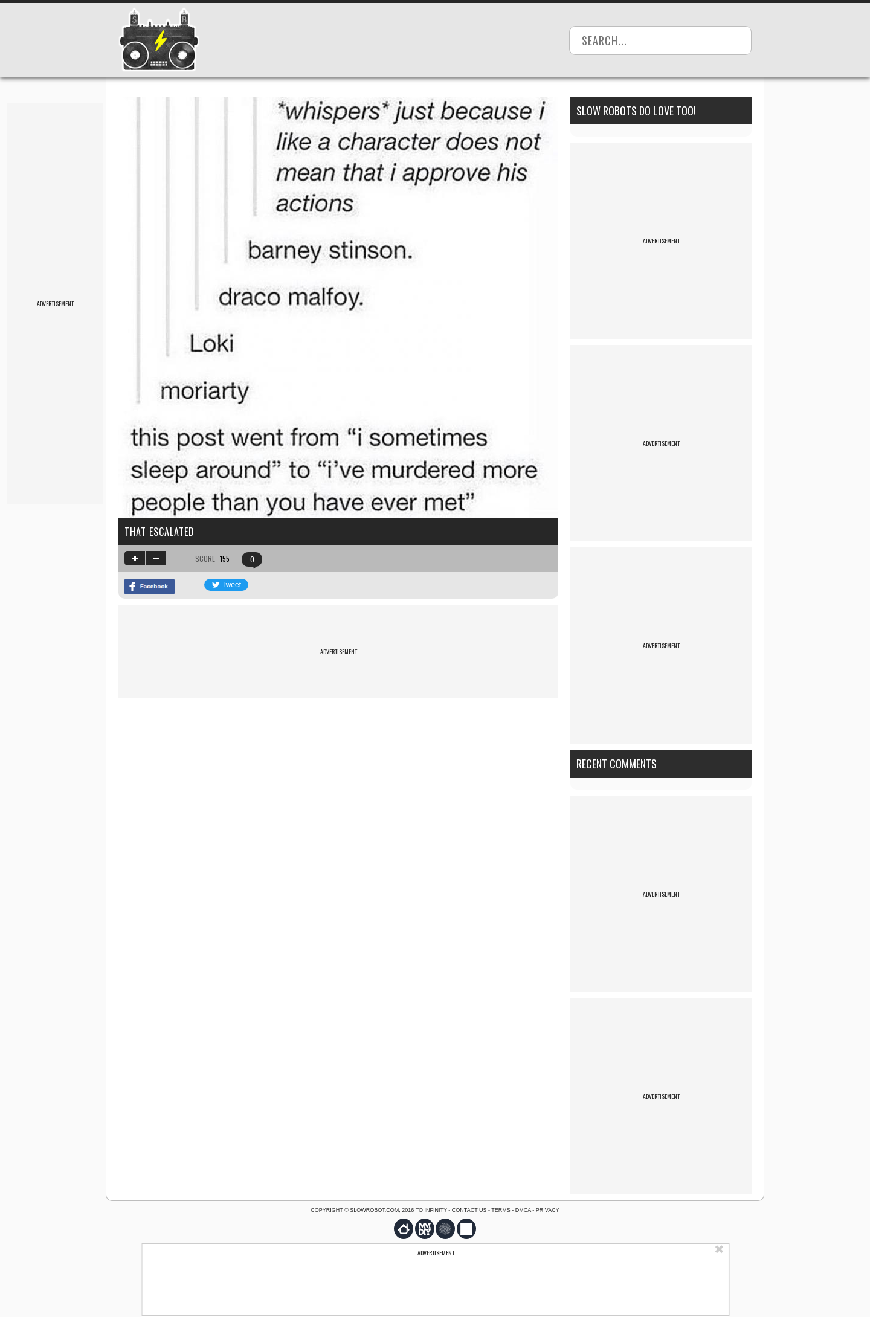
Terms (501, 1210)
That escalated (159, 531)
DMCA (523, 1210)
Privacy (547, 1210)
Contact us (469, 1210)
